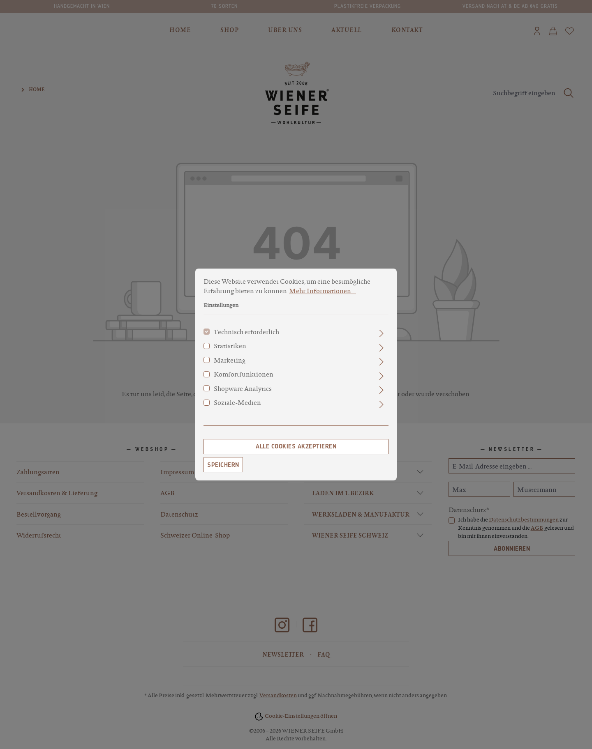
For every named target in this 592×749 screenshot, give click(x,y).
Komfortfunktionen (243, 376)
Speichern (223, 466)
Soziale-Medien (237, 404)
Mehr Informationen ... (322, 292)
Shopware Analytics (243, 390)
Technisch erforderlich (246, 333)
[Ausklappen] (381, 335)
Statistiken (230, 347)
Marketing (229, 362)
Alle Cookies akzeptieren (296, 448)
